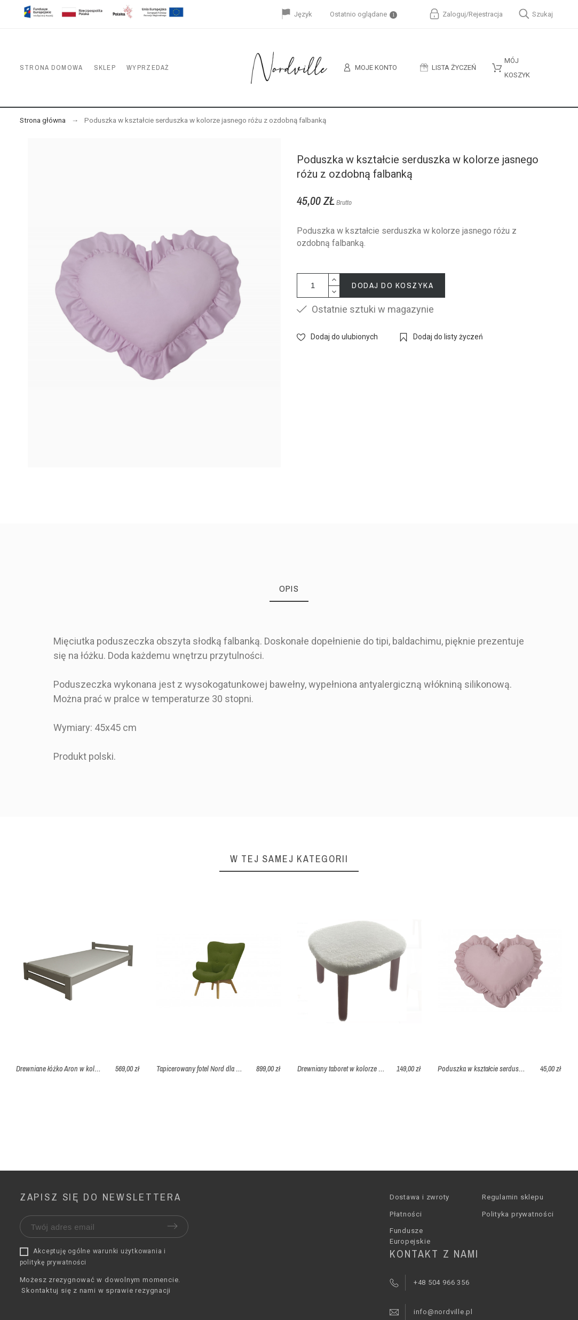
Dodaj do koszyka (392, 285)
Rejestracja (486, 14)
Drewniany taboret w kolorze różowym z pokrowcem (370, 1069)
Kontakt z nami (434, 1253)
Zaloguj (454, 14)
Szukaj (536, 14)
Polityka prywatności (518, 1214)
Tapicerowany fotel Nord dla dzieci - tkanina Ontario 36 (232, 1069)
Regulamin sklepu (512, 1197)
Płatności (406, 1214)
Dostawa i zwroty (419, 1197)
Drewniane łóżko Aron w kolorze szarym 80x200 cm (88, 1069)
